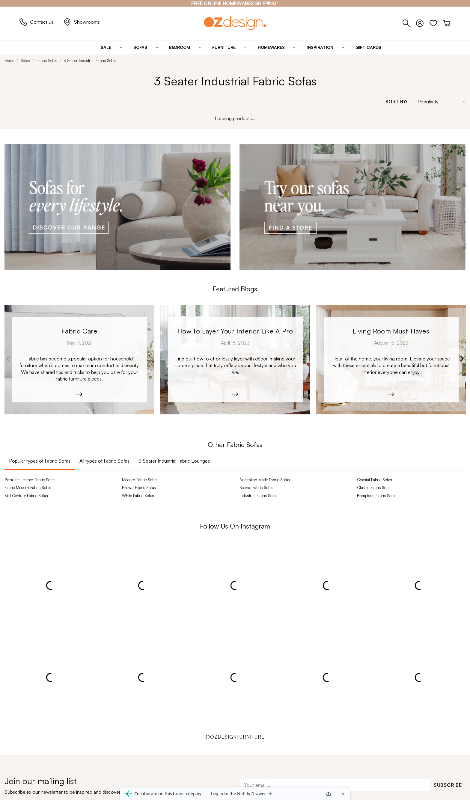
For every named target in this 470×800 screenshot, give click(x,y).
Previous (8, 359)
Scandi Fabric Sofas (256, 487)
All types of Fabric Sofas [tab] (104, 461)
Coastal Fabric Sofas (374, 479)
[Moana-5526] (391, 359)
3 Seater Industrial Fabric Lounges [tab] (174, 461)
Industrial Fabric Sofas (258, 495)
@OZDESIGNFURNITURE (234, 737)
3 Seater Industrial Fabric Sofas (90, 60)
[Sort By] (439, 102)
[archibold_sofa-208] (79, 359)
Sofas (25, 60)
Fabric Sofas (47, 60)
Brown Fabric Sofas (139, 487)
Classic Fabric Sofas (374, 487)
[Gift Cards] (368, 47)
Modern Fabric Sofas (139, 479)
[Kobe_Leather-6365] (235, 359)
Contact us (36, 22)
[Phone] (409, 22)
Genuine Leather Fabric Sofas (29, 479)
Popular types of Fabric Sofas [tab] (39, 461)
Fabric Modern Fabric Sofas (27, 487)
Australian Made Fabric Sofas (264, 479)
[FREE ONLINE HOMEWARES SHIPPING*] (235, 3)
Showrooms (82, 22)
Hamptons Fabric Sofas (377, 495)
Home (9, 60)
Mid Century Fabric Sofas (26, 495)
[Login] (423, 22)
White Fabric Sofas (138, 495)
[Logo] (235, 22)
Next (462, 359)
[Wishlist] (436, 22)
